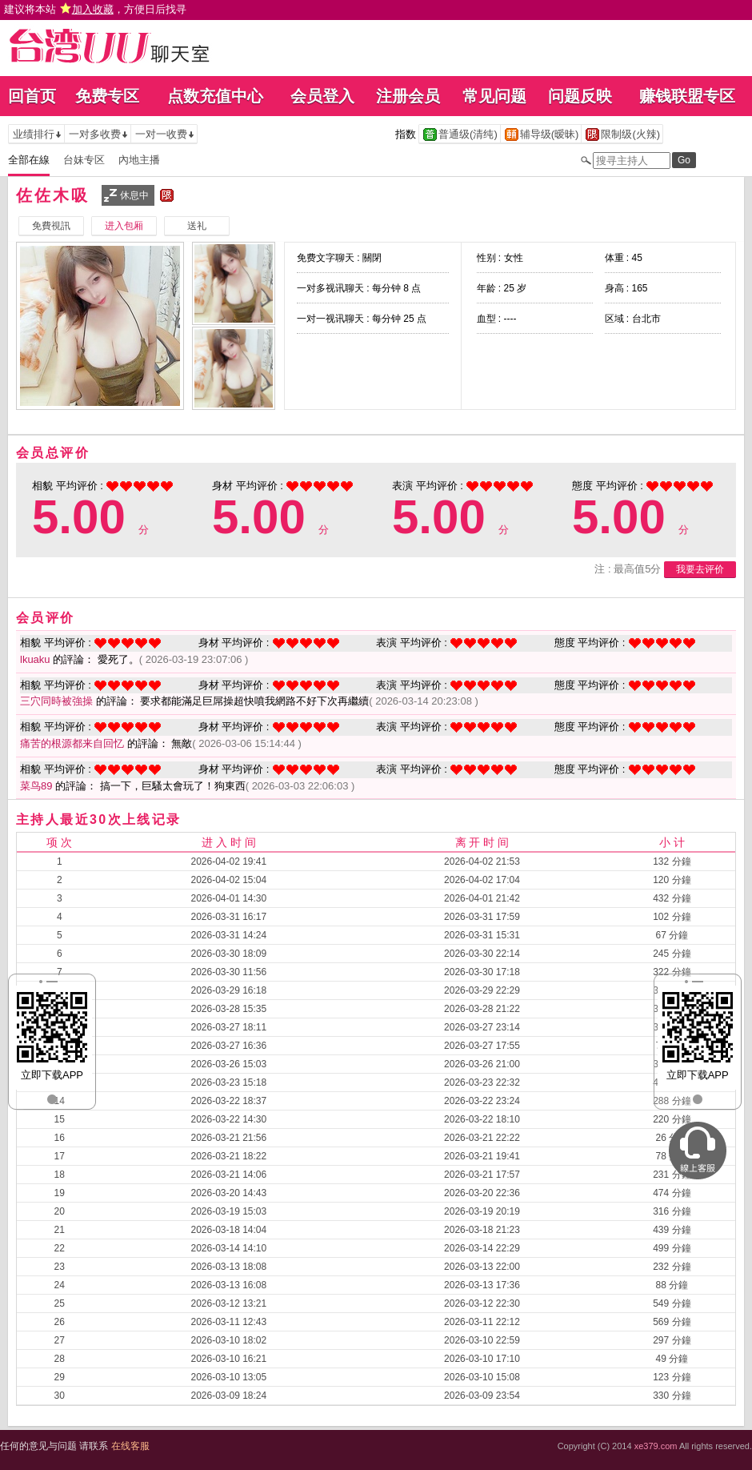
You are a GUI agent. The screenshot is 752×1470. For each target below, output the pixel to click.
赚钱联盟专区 (687, 96)
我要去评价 (700, 569)
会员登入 (322, 96)
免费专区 (107, 96)
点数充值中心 (215, 96)
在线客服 (130, 1446)
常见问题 (494, 96)
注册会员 (408, 96)
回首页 (32, 96)
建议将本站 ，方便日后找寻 (95, 9)
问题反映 (580, 96)
